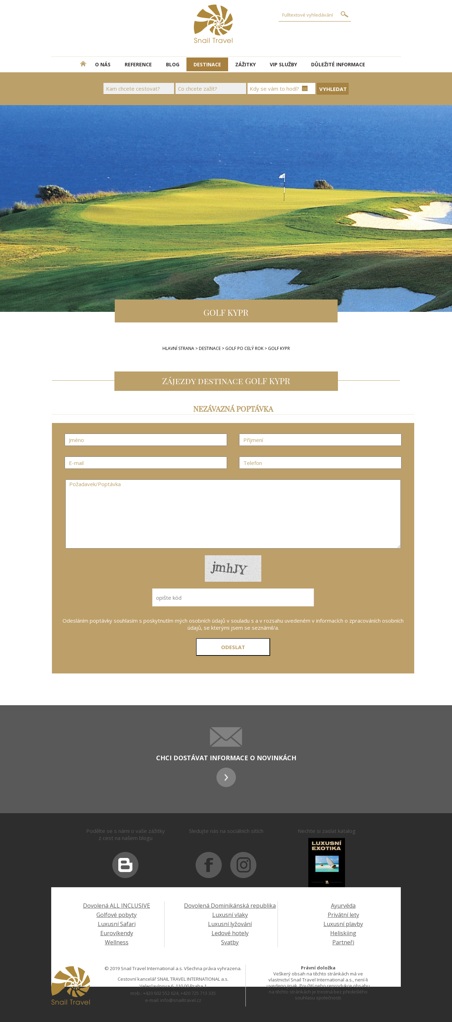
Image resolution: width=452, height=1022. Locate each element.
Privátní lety (343, 915)
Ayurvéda (343, 905)
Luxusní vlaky (230, 915)
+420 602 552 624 (160, 993)
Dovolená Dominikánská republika (230, 905)
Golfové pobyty (116, 915)
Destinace (210, 348)
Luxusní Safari (117, 924)
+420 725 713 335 (198, 993)
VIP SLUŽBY (283, 64)
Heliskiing (343, 933)
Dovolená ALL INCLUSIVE (116, 905)
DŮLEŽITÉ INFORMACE (338, 64)
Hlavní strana (178, 348)
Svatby (230, 942)
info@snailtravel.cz (180, 1000)
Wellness (117, 942)
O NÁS (103, 64)
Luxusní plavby (343, 924)
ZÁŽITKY (245, 64)
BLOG (172, 64)
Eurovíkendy (116, 933)
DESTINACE (207, 64)
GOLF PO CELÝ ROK (244, 348)
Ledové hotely (230, 933)
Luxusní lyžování (230, 924)
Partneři (343, 942)
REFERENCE (138, 64)
